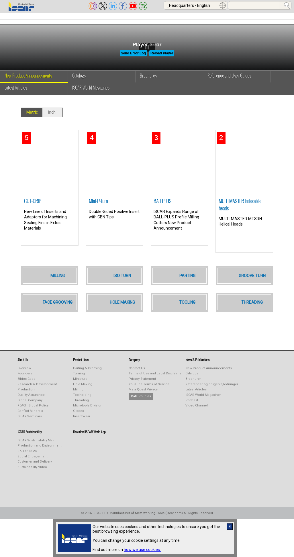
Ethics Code (26, 388)
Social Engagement (32, 466)
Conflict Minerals (30, 420)
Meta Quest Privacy (143, 399)
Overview (24, 378)
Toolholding (82, 404)
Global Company (29, 410)
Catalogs (79, 85)
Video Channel (196, 415)
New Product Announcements (28, 85)
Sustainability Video (32, 476)
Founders (24, 383)
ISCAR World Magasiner (203, 404)
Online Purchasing (197, 21)
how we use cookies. (142, 549)
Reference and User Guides (229, 85)
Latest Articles (16, 97)
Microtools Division (87, 415)
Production (26, 399)
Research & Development (37, 394)
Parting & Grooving (87, 378)
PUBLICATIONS (126, 21)
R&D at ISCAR (27, 460)
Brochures (148, 85)
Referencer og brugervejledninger (211, 394)
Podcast (191, 410)
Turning (79, 383)
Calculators (239, 21)
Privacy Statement (142, 388)
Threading (81, 410)
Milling (78, 399)
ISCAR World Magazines (90, 97)
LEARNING (158, 21)
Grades (78, 420)
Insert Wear (81, 426)
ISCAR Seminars (29, 426)
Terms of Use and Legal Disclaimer (156, 383)
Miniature (80, 388)
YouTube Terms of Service (149, 394)
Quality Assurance (31, 404)
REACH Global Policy (32, 415)
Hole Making (82, 394)
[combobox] (195, 5)
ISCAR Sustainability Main (36, 450)
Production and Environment (39, 455)
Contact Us (137, 378)
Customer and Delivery (34, 471)
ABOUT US (15, 21)
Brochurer (193, 388)
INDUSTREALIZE (88, 21)
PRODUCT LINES (49, 21)
